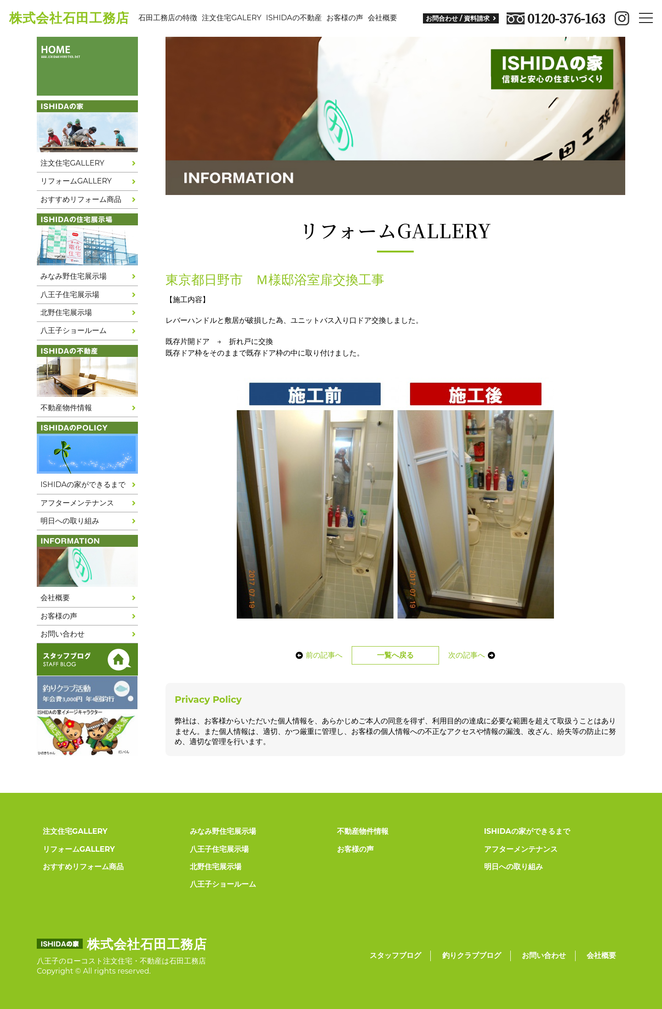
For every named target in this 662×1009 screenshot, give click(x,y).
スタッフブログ (395, 955)
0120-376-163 (556, 18)
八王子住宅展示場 (69, 294)
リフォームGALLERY (76, 181)
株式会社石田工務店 (69, 18)
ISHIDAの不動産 (294, 17)
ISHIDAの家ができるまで (83, 484)
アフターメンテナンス (77, 503)
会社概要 (382, 17)
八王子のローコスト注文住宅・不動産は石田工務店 (121, 961)
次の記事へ (474, 655)
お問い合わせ (62, 634)
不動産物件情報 (66, 407)
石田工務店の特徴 (167, 17)
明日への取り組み (69, 520)
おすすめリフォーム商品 (80, 199)
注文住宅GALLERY (72, 163)
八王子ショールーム (73, 330)
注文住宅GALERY (232, 17)
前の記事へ (316, 655)
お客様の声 (344, 17)
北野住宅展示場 (66, 312)
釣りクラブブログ (471, 955)
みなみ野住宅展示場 (73, 276)
